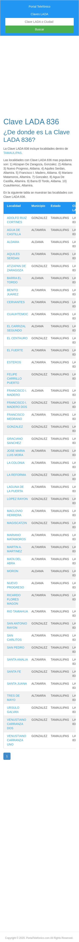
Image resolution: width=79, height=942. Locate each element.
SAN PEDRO (15, 647)
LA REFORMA (16, 474)
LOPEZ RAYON (17, 499)
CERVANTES (16, 302)
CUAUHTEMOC (17, 314)
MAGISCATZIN (17, 523)
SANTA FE (14, 671)
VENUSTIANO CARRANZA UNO (16, 740)
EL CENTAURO (17, 338)
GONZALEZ (15, 426)
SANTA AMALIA (17, 659)
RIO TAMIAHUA (17, 611)
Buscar (39, 29)
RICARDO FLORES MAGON (14, 599)
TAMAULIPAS (12, 153)
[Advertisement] (39, 75)
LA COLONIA (15, 462)
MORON (12, 571)
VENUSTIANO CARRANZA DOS (16, 724)
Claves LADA (39, 14)
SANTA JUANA (17, 683)
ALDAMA (13, 242)
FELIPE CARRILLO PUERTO (14, 378)
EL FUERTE (15, 350)
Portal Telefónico (39, 6)
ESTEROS (14, 362)
